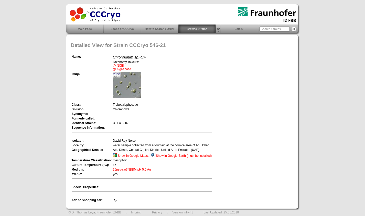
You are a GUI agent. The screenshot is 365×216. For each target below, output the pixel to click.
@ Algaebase (122, 69)
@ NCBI (118, 65)
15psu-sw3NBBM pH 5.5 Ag (132, 169)
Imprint (136, 212)
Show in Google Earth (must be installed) (180, 156)
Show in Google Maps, (131, 156)
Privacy (157, 212)
